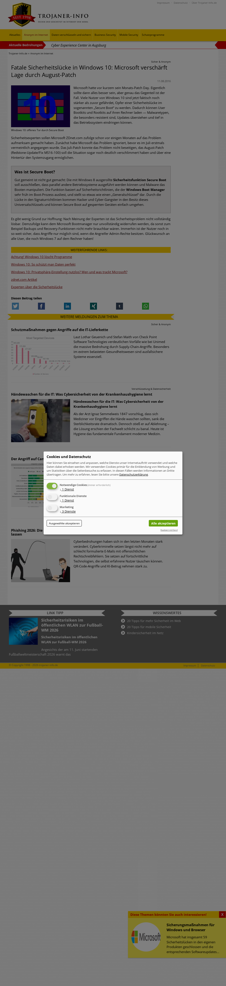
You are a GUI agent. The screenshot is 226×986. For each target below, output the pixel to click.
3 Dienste (68, 511)
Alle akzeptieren (163, 523)
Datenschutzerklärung (133, 474)
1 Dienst (67, 489)
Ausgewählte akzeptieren (64, 523)
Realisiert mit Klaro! (169, 530)
